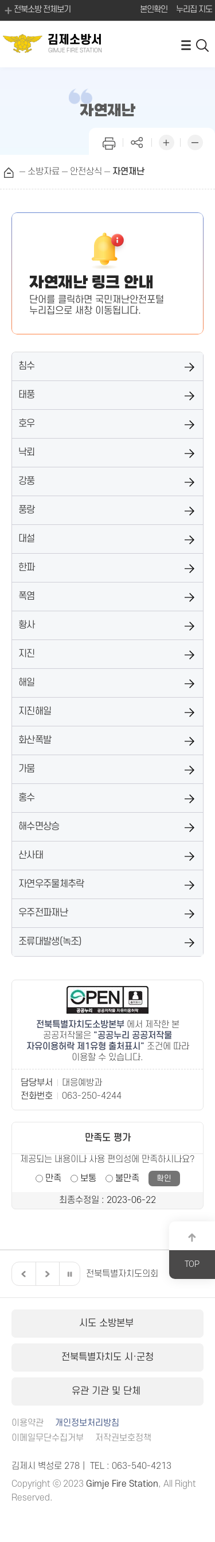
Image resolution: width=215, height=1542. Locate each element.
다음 (46, 1273)
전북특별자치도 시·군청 (107, 1357)
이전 (22, 1273)
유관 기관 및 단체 (107, 1391)
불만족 (127, 1178)
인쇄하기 (109, 141)
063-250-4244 (92, 1096)
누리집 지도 (194, 9)
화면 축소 (195, 141)
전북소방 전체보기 (37, 10)
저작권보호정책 (123, 1438)
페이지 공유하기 (137, 141)
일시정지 (69, 1273)
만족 (53, 1178)
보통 (88, 1178)
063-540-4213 (141, 1466)
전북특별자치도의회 (122, 1274)
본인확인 (153, 9)
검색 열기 (203, 45)
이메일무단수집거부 (47, 1438)
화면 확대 (166, 141)
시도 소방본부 (107, 1323)
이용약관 (27, 1423)
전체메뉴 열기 (186, 45)
